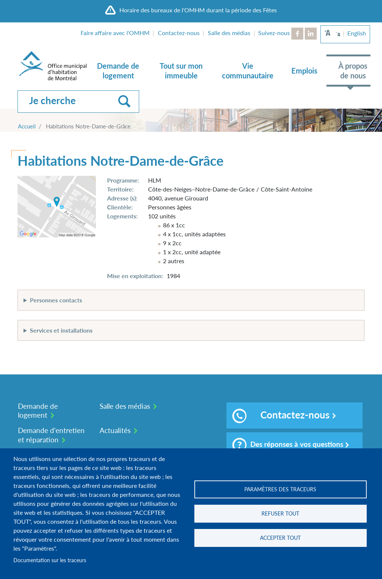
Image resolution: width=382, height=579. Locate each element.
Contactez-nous (179, 32)
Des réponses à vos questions (287, 445)
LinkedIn (311, 34)
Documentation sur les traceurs (49, 560)
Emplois (304, 70)
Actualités (115, 430)
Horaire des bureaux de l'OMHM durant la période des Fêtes (198, 9)
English (356, 33)
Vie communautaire (247, 70)
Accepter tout (280, 538)
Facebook (297, 34)
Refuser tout (280, 514)
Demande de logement (118, 70)
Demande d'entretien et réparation (51, 435)
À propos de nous (352, 70)
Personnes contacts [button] (56, 299)
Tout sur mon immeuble (181, 70)
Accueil (27, 126)
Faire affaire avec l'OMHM (115, 32)
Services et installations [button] (61, 330)
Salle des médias (229, 32)
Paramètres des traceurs (280, 489)
